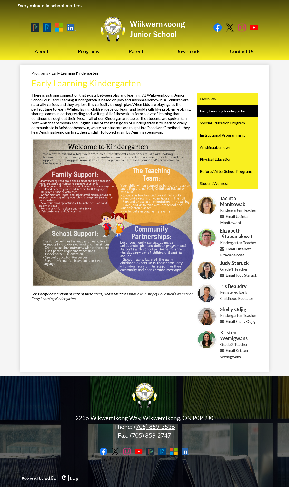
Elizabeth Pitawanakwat (236, 233)
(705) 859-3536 (154, 426)
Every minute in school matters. (50, 5)
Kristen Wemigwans (234, 335)
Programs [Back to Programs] (39, 73)
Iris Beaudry (233, 286)
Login (71, 478)
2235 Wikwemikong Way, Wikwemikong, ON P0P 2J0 (144, 417)
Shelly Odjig (233, 309)
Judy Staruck (234, 263)
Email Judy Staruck (241, 275)
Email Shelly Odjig (241, 321)
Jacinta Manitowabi (233, 201)
